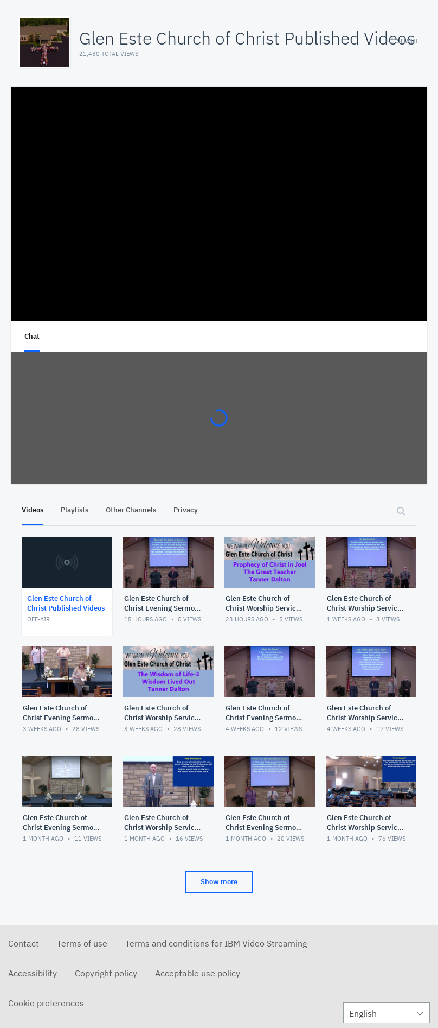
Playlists (74, 510)
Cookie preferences (46, 1003)
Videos (32, 510)
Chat (32, 336)
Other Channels (131, 510)
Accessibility (32, 973)
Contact (23, 943)
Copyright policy (106, 973)
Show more (219, 881)
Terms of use (82, 943)
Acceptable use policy (197, 973)
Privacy (185, 510)
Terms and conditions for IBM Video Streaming (216, 943)
